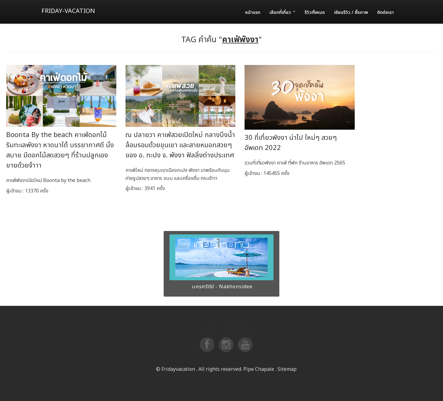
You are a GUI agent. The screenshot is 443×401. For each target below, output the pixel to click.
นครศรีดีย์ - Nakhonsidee (221, 286)
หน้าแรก (252, 12)
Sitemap (287, 369)
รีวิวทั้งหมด (315, 12)
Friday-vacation (68, 11)
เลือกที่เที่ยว (282, 12)
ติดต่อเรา (385, 12)
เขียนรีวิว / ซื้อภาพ (351, 12)
